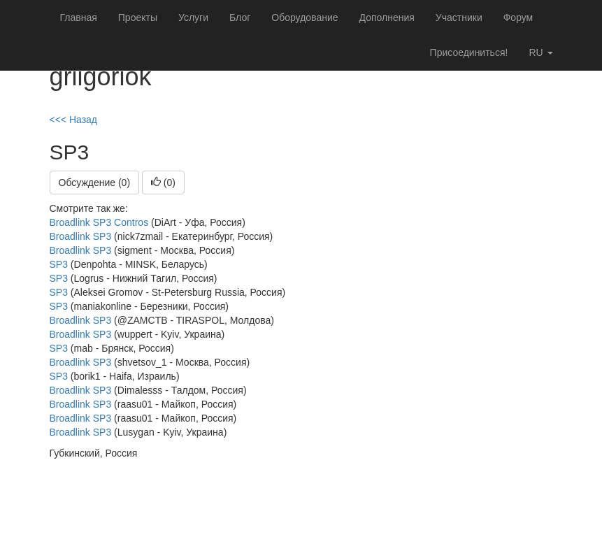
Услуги (193, 17)
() (163, 182)
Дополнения (387, 17)
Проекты (137, 17)
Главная (78, 17)
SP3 (59, 264)
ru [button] (540, 52)
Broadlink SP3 (81, 236)
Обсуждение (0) (95, 182)
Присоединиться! (469, 52)
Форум (518, 17)
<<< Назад (74, 119)
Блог (239, 17)
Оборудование (304, 17)
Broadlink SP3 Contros (99, 222)
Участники (459, 17)
